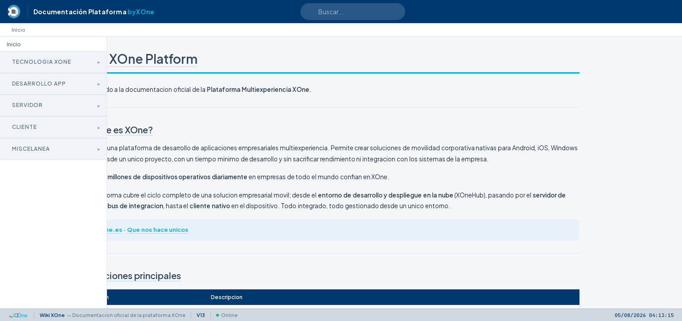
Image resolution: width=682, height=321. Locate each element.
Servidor (27, 105)
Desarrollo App (39, 83)
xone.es (185, 251)
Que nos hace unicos (231, 251)
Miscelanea (31, 148)
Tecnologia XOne (41, 61)
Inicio (18, 29)
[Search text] (352, 11)
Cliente (24, 126)
